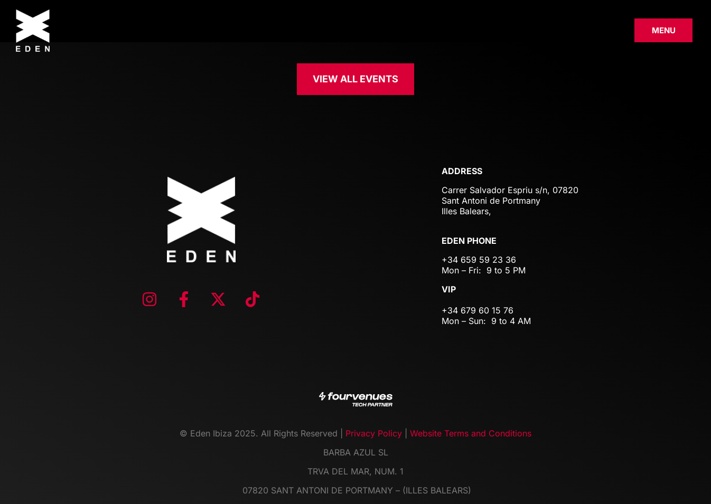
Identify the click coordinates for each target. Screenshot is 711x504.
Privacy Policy (373, 433)
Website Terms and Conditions (470, 433)
